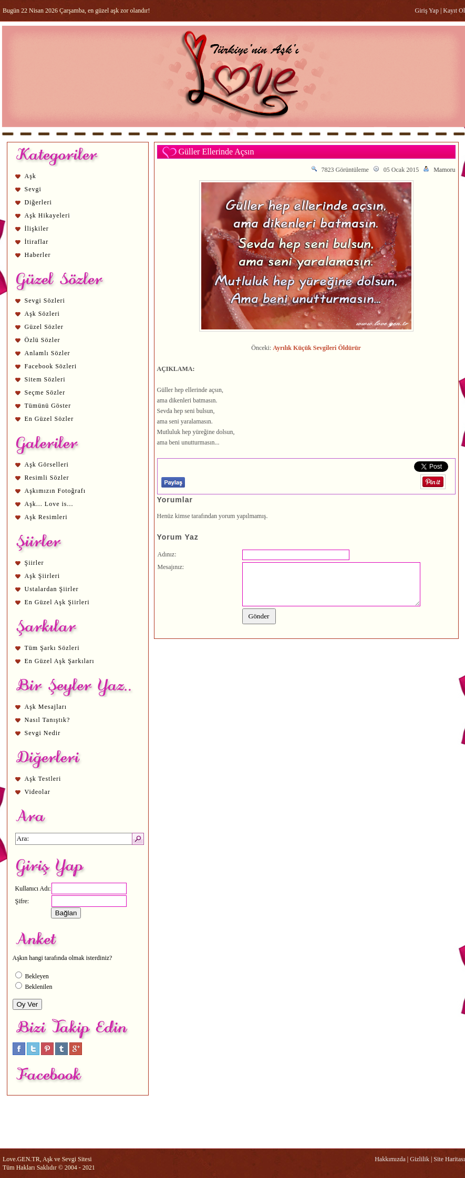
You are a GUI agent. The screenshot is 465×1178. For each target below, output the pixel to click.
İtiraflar (37, 241)
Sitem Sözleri (45, 379)
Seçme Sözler (45, 392)
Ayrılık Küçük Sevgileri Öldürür (316, 348)
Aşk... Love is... (49, 504)
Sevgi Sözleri (45, 300)
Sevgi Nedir (43, 733)
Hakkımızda (390, 1159)
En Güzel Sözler (49, 418)
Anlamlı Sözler (47, 353)
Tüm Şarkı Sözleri (52, 648)
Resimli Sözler (47, 477)
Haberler (38, 255)
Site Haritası (449, 1159)
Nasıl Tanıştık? (47, 720)
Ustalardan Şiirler (52, 589)
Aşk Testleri (43, 778)
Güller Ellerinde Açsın (216, 151)
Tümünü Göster (48, 405)
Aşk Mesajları (46, 706)
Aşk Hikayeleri (47, 215)
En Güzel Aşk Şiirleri (57, 602)
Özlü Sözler (42, 340)
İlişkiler (37, 228)
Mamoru (444, 169)
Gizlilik (419, 1159)
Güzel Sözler (44, 326)
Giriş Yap (427, 10)
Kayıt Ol (454, 10)
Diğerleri (38, 202)
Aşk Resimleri (46, 517)
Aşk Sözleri (42, 313)
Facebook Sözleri (51, 366)
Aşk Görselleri (47, 464)
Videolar (37, 791)
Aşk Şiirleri (42, 576)
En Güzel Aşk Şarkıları (60, 661)
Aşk (30, 176)
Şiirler (34, 562)
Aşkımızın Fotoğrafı (55, 490)
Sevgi (33, 189)
